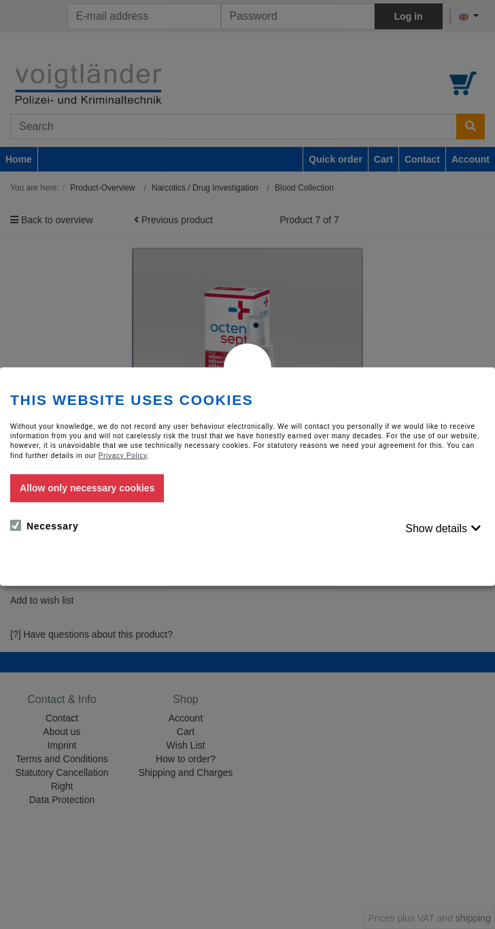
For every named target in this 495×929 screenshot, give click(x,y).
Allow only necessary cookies (87, 488)
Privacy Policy (123, 455)
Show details (436, 528)
